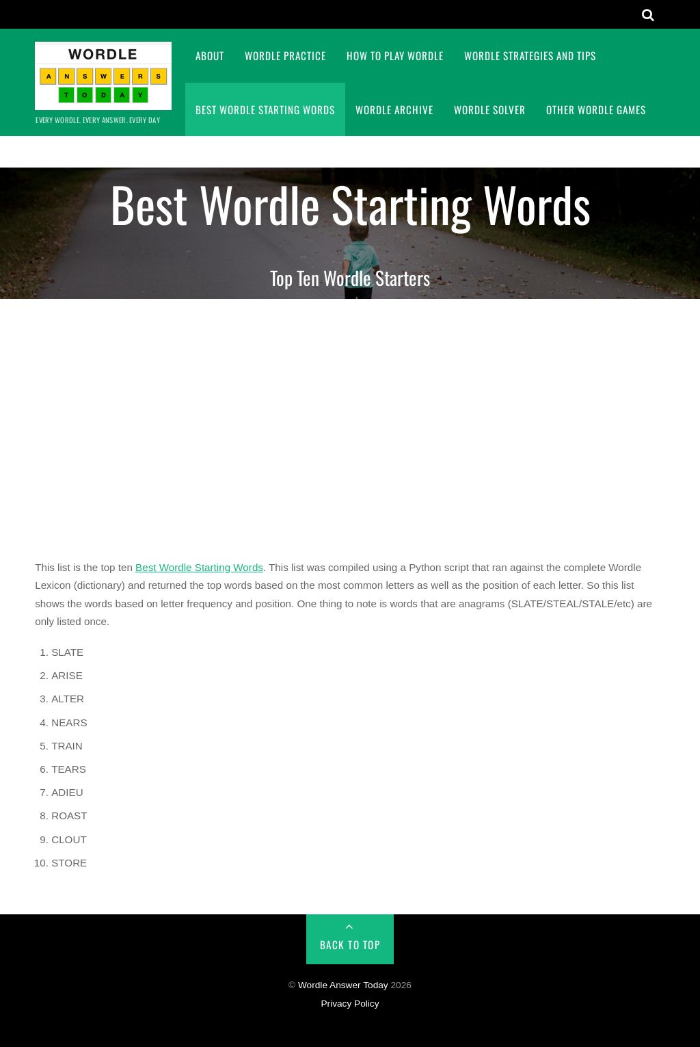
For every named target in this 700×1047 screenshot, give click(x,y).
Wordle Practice (285, 55)
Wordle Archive (394, 109)
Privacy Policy (350, 1003)
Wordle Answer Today (343, 985)
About (210, 55)
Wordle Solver (490, 109)
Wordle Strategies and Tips (530, 55)
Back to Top (350, 944)
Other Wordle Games (596, 109)
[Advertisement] (350, 426)
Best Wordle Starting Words (265, 109)
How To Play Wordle (395, 55)
